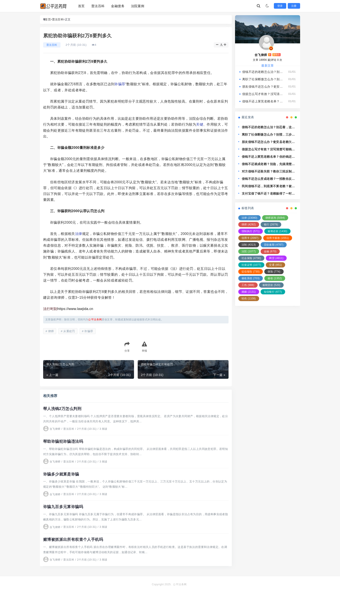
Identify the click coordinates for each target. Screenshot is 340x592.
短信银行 (273, 291)
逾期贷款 (271, 285)
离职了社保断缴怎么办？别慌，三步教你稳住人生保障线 (263, 79)
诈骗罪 (119, 84)
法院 (249, 251)
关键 (199, 124)
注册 (294, 5)
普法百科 (98, 6)
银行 (271, 224)
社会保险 (251, 258)
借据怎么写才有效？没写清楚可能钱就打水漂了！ (263, 94)
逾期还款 (277, 231)
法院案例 (137, 6)
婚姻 (249, 291)
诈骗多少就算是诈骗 (61, 474)
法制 (249, 244)
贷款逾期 (273, 244)
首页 (81, 6)
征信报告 (251, 271)
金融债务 (117, 6)
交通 (275, 264)
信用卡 (250, 237)
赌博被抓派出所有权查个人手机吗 (73, 539)
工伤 (248, 285)
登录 (280, 5)
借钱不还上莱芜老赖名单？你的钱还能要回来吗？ (263, 101)
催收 (275, 278)
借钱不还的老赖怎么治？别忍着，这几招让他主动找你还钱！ (263, 72)
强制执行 (251, 231)
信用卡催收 (277, 237)
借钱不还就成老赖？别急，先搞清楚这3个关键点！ (269, 164)
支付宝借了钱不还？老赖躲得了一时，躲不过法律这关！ (268, 194)
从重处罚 (69, 331)
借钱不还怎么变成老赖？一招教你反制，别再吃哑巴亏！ (267, 179)
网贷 (276, 258)
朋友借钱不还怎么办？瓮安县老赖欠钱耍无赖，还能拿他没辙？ (263, 86)
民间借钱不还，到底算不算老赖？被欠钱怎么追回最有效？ (268, 186)
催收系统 (251, 278)
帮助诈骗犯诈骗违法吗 (63, 441)
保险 (274, 271)
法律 (78, 234)
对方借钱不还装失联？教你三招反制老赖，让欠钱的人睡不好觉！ (268, 172)
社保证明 (251, 264)
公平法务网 (179, 583)
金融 (270, 251)
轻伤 (249, 298)
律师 (51, 331)
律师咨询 (275, 217)
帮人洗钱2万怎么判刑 (62, 409)
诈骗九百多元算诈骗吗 (63, 506)
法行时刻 (50, 309)
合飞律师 (51, 428)
